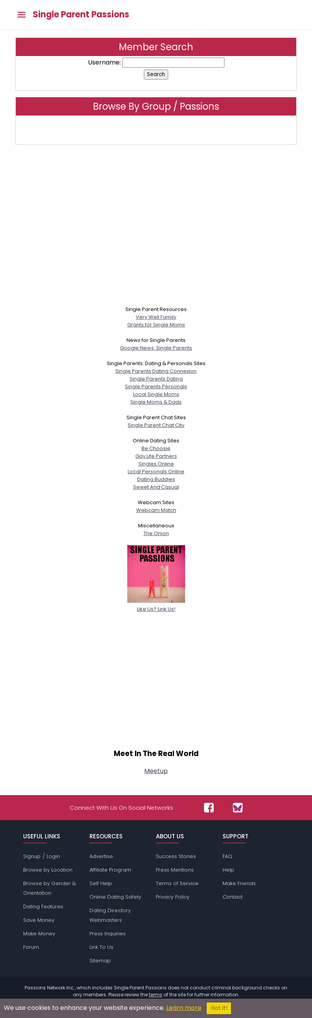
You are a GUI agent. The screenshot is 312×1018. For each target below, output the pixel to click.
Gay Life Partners (156, 456)
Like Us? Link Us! (156, 605)
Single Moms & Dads (156, 402)
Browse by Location (48, 870)
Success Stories (176, 856)
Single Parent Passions (81, 14)
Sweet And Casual (156, 487)
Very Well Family (156, 317)
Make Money (39, 933)
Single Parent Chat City (156, 425)
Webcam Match (156, 510)
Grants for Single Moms (156, 324)
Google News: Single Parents (156, 348)
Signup (31, 856)
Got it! (219, 1008)
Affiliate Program (110, 870)
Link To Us (101, 947)
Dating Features (43, 906)
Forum (31, 947)
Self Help (100, 883)
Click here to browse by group (156, 130)
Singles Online (156, 463)
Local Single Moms (156, 394)
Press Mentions (175, 870)
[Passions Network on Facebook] (209, 807)
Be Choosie (156, 448)
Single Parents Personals (156, 386)
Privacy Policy (172, 897)
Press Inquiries (107, 933)
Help (228, 870)
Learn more (183, 1007)
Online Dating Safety (115, 897)
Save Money (38, 920)
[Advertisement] (156, 228)
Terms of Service (177, 883)
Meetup (156, 770)
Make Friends (239, 883)
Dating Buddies (156, 479)
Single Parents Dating (156, 378)
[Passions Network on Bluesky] (238, 807)
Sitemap (100, 960)
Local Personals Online (156, 471)
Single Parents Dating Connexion (156, 371)
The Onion (156, 533)
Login (53, 856)
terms (155, 994)
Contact (233, 897)
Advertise (101, 856)
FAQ (227, 856)
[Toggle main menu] (21, 15)
